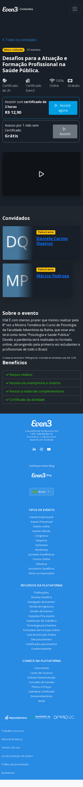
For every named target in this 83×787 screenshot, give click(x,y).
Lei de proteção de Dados (17, 756)
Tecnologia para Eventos (41, 625)
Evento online (41, 526)
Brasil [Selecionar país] (41, 491)
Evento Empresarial (41, 517)
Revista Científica (41, 597)
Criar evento (41, 668)
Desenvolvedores (41, 696)
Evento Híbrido (41, 531)
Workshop (41, 550)
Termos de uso (11, 747)
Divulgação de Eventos (41, 602)
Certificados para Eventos (41, 644)
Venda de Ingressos (41, 606)
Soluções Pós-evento (41, 616)
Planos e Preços (41, 687)
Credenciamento (41, 648)
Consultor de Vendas (42, 682)
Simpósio (41, 540)
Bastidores (8, 773)
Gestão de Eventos (41, 611)
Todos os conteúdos (19, 40)
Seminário (41, 545)
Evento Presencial (41, 522)
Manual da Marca (12, 739)
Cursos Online (41, 559)
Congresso (41, 536)
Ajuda (41, 701)
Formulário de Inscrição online (41, 630)
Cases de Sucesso (41, 673)
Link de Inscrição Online (41, 634)
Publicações (41, 592)
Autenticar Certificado (41, 691)
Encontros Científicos (42, 568)
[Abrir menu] (75, 9)
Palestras (41, 564)
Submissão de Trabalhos (41, 621)
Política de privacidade (15, 764)
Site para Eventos (41, 639)
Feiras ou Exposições (42, 573)
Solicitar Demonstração (41, 677)
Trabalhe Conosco (13, 731)
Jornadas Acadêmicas (42, 554)
